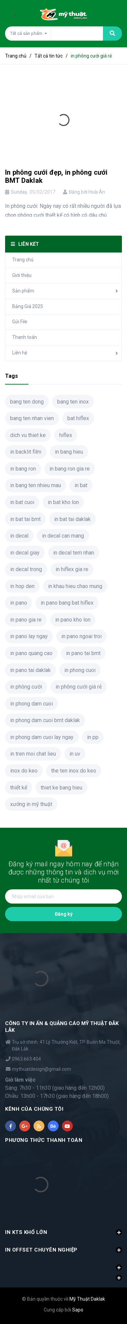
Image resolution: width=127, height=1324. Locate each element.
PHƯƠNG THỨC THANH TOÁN (43, 1140)
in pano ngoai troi (81, 636)
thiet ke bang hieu (61, 787)
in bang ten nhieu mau (35, 485)
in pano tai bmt (83, 653)
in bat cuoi (22, 502)
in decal (19, 536)
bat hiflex (78, 418)
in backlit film (25, 452)
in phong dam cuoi (31, 703)
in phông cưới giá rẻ (79, 686)
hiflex (65, 435)
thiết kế (18, 787)
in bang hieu (69, 452)
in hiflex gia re (72, 569)
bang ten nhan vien (32, 418)
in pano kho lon (72, 619)
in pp (93, 737)
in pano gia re (26, 619)
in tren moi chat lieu (33, 754)
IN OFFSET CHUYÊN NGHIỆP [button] (63, 1250)
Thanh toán (24, 337)
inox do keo (24, 770)
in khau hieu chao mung (75, 586)
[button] (63, 1264)
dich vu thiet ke (28, 435)
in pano (18, 603)
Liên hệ (19, 352)
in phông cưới (26, 686)
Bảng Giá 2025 (27, 306)
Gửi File (19, 321)
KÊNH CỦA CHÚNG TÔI (34, 1109)
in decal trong (26, 569)
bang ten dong (27, 401)
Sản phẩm (23, 291)
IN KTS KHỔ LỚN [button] (63, 1232)
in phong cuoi (80, 670)
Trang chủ (23, 259)
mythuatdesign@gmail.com (41, 1069)
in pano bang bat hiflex (67, 603)
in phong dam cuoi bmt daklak (45, 720)
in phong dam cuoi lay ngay (41, 737)
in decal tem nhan (73, 552)
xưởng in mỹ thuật (31, 804)
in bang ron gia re (69, 468)
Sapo (77, 1309)
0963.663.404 (26, 1059)
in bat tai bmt (25, 519)
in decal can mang (63, 536)
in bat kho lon (63, 502)
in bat (81, 485)
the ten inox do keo (73, 770)
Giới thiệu (21, 275)
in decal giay (25, 552)
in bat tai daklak (72, 519)
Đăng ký (63, 914)
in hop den (22, 586)
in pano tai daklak (30, 670)
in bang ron (23, 468)
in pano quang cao (31, 653)
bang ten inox (73, 401)
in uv (74, 754)
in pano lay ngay (29, 636)
